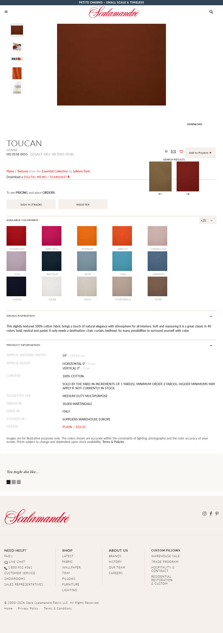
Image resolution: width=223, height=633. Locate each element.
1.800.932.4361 (20, 567)
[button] (211, 12)
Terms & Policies (113, 441)
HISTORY (115, 562)
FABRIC (67, 562)
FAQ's (8, 556)
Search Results (174, 159)
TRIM (66, 573)
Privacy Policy (28, 608)
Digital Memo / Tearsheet (45, 177)
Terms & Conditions (58, 608)
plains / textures (17, 171)
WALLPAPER (71, 567)
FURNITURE (70, 584)
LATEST (68, 556)
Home (8, 608)
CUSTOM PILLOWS (165, 550)
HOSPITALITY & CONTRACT (162, 569)
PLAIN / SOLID (74, 427)
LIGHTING (69, 590)
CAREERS (116, 573)
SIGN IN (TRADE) (31, 204)
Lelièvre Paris (81, 171)
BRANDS (115, 556)
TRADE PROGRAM (165, 562)
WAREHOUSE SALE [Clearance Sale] (165, 556)
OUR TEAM (117, 567)
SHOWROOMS (14, 579)
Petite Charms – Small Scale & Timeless (111, 2)
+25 (203, 220)
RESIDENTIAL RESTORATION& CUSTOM (162, 579)
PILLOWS (69, 579)
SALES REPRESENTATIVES (23, 584)
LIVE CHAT (17, 562)
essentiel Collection (55, 171)
